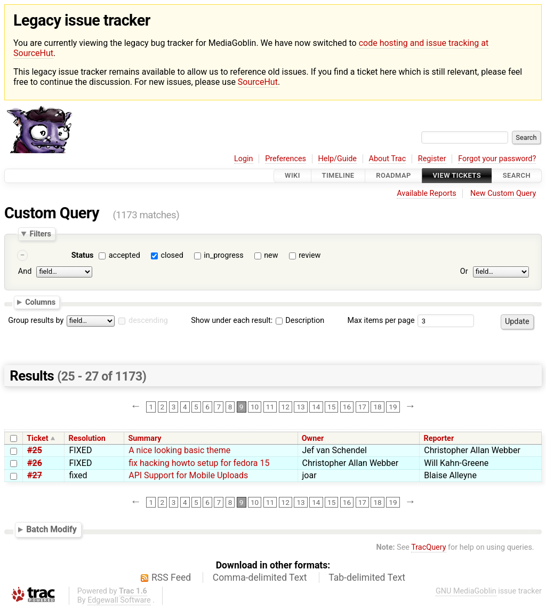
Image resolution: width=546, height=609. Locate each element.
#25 (34, 450)
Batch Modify (51, 529)
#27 (34, 475)
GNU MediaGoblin (466, 591)
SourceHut (258, 82)
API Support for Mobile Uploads (188, 475)
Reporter (438, 438)
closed (171, 255)
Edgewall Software (119, 600)
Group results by (35, 320)
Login (243, 158)
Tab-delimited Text (366, 577)
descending (148, 320)
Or (464, 271)
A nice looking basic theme (179, 450)
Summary (144, 438)
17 (362, 406)
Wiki (292, 176)
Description (300, 320)
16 (347, 406)
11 (270, 406)
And (24, 271)
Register (432, 158)
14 (316, 406)
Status (82, 255)
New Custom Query (503, 193)
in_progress (223, 255)
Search (517, 176)
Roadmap (393, 176)
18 (377, 406)
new (271, 255)
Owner (313, 438)
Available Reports (426, 193)
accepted (124, 255)
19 (393, 406)
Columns (40, 302)
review (309, 255)
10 (255, 406)
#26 (34, 463)
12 (286, 406)
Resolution (87, 438)
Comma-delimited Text (260, 577)
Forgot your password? (497, 158)
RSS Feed (171, 577)
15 (331, 406)
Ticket (37, 438)
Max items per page (380, 320)
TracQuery (428, 547)
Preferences (285, 158)
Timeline (338, 176)
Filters (40, 234)
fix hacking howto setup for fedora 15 (199, 463)
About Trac (387, 158)
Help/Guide (337, 158)
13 (300, 406)
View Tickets (457, 176)
